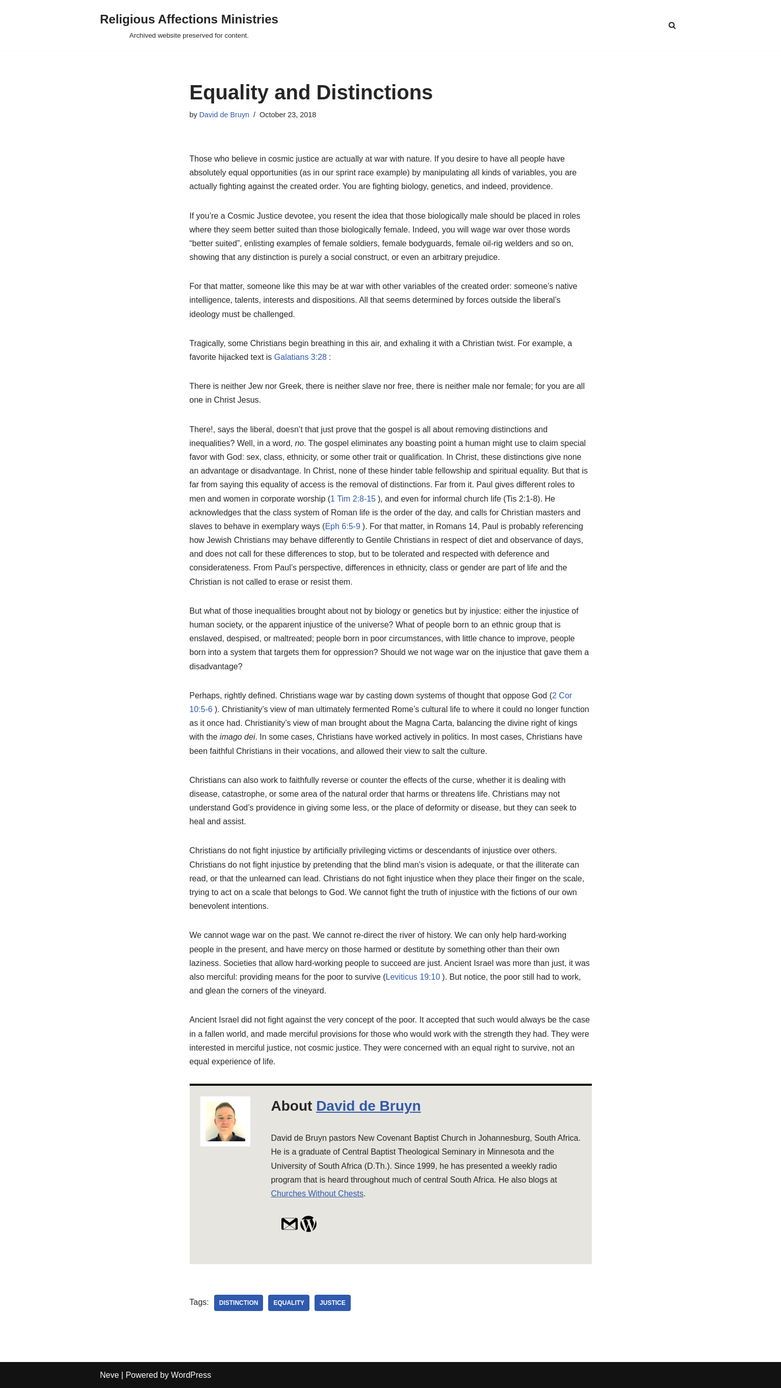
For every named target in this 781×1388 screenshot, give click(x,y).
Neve (109, 1375)
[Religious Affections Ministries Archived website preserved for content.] (189, 25)
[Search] (672, 25)
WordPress (191, 1375)
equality (288, 1302)
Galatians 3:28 (300, 357)
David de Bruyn (224, 115)
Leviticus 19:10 (413, 977)
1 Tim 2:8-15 (353, 498)
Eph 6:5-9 (342, 526)
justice (333, 1302)
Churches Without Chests (317, 1193)
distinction (238, 1302)
